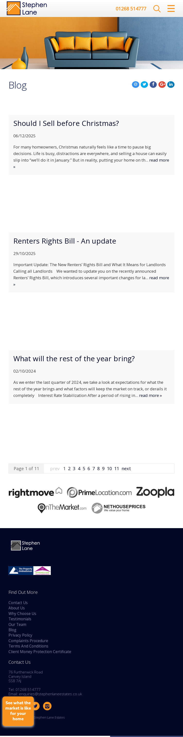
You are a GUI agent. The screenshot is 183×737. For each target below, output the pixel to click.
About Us (17, 609)
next (126, 470)
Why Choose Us (22, 614)
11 (116, 470)
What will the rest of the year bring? (74, 360)
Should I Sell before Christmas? (66, 124)
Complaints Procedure (28, 642)
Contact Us (18, 603)
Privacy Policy (20, 636)
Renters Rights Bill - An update (64, 242)
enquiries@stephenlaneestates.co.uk (50, 695)
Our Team (17, 625)
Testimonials (20, 620)
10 (109, 470)
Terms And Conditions (28, 647)
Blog (12, 631)
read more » (150, 396)
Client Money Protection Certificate (40, 652)
